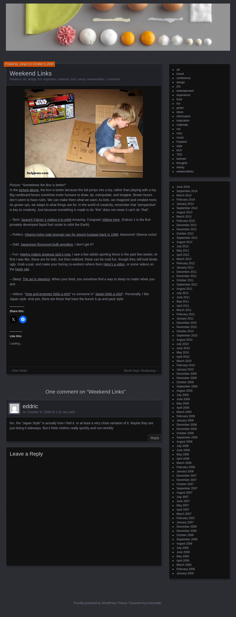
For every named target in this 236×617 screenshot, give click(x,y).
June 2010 (183, 348)
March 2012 (184, 259)
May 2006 (183, 556)
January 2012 (185, 267)
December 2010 (187, 322)
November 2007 (187, 480)
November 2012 (187, 229)
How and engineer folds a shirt (47, 294)
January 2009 (185, 420)
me (179, 129)
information (183, 116)
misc (179, 133)
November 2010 (187, 327)
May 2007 (183, 505)
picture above (29, 190)
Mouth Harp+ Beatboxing (140, 370)
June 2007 (183, 501)
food (179, 99)
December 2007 (187, 475)
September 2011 (187, 284)
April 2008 (183, 458)
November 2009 (187, 378)
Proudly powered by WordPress (95, 603)
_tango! (23, 64)
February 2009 (186, 416)
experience (183, 95)
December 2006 (187, 526)
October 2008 (185, 433)
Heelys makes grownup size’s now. (45, 254)
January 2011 (185, 318)
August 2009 (184, 390)
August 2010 (184, 339)
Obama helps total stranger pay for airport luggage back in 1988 (71, 234)
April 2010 (183, 356)
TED (179, 154)
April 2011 (183, 305)
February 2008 (186, 467)
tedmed (181, 158)
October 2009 (185, 382)
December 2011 (187, 271)
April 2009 (183, 407)
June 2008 (183, 450)
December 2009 (187, 373)
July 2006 (183, 548)
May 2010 (183, 352)
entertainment (185, 90)
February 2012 (186, 263)
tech (73, 79)
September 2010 (187, 335)
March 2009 (184, 412)
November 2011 (187, 276)
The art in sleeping (36, 279)
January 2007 (185, 522)
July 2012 (183, 246)
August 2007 (184, 492)
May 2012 (183, 250)
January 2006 (185, 573)
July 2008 (183, 446)
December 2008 (187, 424)
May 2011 (183, 301)
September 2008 (187, 437)
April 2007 (183, 509)
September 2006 (187, 539)
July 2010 (183, 344)
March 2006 (184, 565)
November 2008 (187, 429)
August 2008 (184, 441)
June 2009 (183, 399)
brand (180, 74)
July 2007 (183, 497)
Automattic (154, 603)
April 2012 (183, 254)
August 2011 (184, 288)
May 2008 (183, 454)
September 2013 (187, 208)
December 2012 (187, 225)
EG (179, 86)
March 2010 (184, 361)
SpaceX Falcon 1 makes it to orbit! (46, 220)
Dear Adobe (19, 370)
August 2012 (184, 242)
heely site (22, 269)
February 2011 (186, 314)
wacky (81, 79)
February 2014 (186, 199)
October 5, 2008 (43, 64)
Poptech (182, 141)
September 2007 (187, 488)
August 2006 (184, 543)
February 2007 (186, 518)
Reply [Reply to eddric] (155, 438)
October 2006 (185, 535)
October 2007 (185, 484)
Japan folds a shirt (108, 294)
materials (63, 79)
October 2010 (185, 331)
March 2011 (184, 310)
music (180, 137)
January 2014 (185, 204)
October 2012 (185, 233)
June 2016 (183, 187)
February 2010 (186, 365)
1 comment (113, 79)
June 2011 (183, 297)
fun (40, 79)
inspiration (49, 79)
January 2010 (185, 369)
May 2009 (183, 403)
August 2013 (184, 212)
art (24, 79)
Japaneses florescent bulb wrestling (47, 244)
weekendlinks (95, 79)
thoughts (182, 163)
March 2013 (184, 216)
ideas (180, 112)
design (32, 79)
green (180, 107)
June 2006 (183, 552)
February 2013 (186, 220)
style (179, 146)
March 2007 (184, 514)
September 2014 (187, 191)
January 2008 (185, 471)
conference (183, 78)
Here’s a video (114, 264)
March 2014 (184, 195)
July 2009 (183, 395)
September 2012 (187, 237)
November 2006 (187, 531)
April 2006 (183, 560)
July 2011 (183, 293)
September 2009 (187, 386)
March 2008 (184, 463)
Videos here (111, 220)
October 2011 (185, 280)
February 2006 (186, 569)
